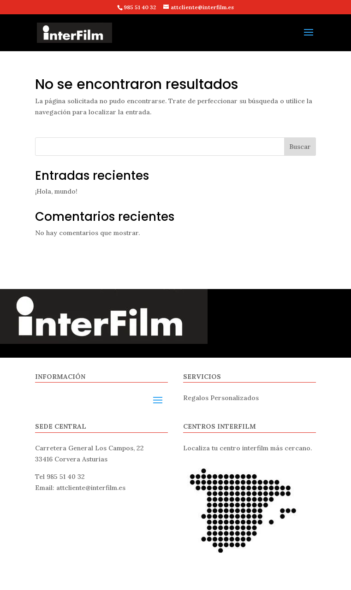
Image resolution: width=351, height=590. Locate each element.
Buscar (300, 146)
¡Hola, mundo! (56, 191)
